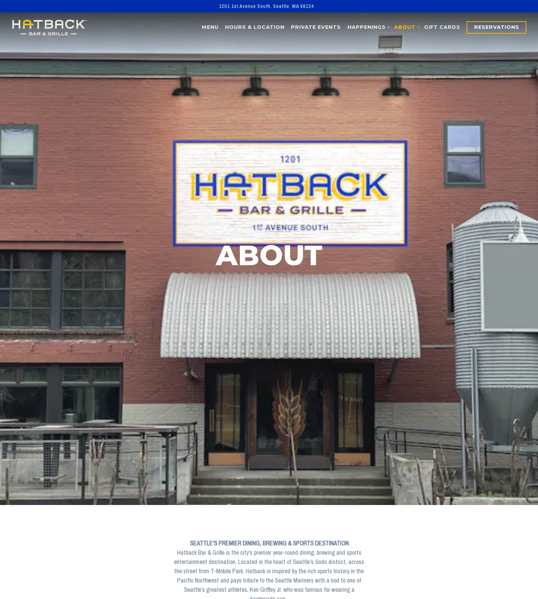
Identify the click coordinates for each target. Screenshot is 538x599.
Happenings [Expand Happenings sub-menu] (367, 26)
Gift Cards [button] (442, 27)
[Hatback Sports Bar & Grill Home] (49, 27)
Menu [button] (210, 27)
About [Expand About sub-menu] (406, 26)
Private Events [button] (316, 27)
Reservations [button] (496, 27)
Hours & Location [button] (254, 27)
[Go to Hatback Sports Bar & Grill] (266, 6)
